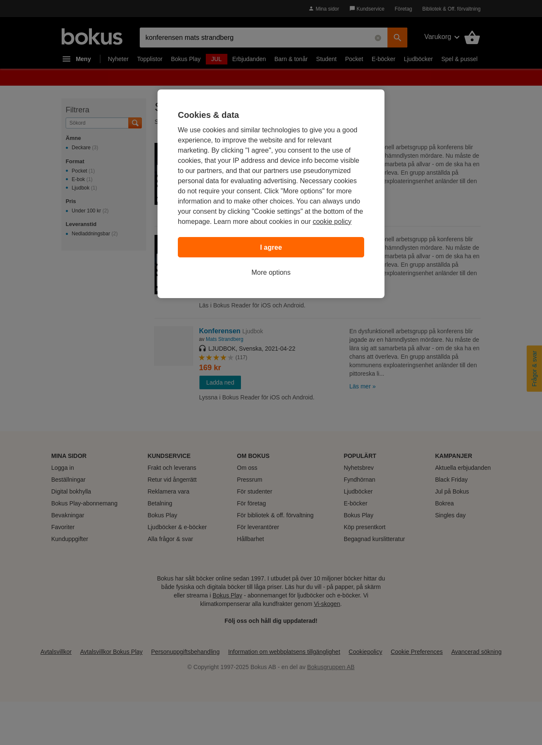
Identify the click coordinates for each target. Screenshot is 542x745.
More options (271, 272)
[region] (271, 193)
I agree (271, 247)
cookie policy (331, 221)
